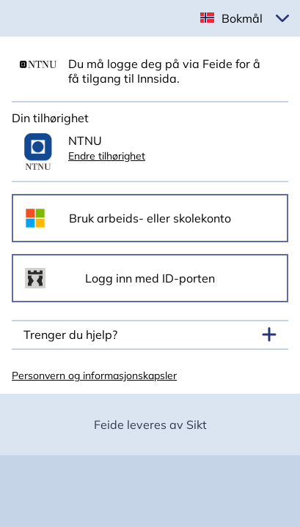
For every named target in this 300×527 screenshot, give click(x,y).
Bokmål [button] (242, 18)
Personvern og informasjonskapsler (94, 375)
